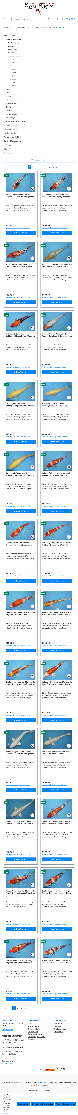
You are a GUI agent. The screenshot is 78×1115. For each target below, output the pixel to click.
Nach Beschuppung (13, 43)
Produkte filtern (39, 160)
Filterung (8, 93)
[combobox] (28, 19)
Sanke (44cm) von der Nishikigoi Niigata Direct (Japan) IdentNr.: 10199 (56, 892)
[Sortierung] (52, 167)
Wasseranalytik (10, 118)
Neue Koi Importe (10, 129)
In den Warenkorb (21, 233)
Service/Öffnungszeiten (12, 141)
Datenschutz (58, 1032)
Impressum (58, 1024)
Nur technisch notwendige (42, 1104)
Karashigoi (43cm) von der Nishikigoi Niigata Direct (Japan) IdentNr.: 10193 (20, 404)
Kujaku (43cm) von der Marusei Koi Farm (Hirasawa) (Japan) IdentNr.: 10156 (57, 683)
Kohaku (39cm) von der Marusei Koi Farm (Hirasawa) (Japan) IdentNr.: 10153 (19, 544)
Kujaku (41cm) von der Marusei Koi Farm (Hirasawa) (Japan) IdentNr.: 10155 (20, 683)
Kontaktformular (8, 1063)
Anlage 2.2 (13, 69)
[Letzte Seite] (41, 167)
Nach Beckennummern (15, 56)
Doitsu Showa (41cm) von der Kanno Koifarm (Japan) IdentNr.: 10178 (19, 265)
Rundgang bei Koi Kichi (12, 137)
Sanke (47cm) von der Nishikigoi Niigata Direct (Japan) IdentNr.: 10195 (56, 961)
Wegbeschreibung (10, 153)
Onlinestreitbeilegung (35, 1029)
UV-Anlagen (10, 100)
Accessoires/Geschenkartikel (15, 121)
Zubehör (8, 107)
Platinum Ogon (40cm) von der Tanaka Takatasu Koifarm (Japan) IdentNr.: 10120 (56, 753)
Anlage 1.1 (12, 59)
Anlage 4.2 (13, 85)
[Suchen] (48, 19)
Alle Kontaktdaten (60, 1029)
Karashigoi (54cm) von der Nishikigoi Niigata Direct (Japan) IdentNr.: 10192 (20, 474)
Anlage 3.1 (12, 75)
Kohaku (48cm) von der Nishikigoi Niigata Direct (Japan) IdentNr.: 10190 (20, 613)
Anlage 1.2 (12, 62)
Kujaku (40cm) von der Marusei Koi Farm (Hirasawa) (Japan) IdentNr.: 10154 (57, 613)
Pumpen (8, 96)
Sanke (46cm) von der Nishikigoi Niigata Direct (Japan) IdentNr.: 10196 (20, 961)
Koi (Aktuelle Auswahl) (14, 39)
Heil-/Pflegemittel (11, 114)
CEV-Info (7, 149)
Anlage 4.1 (12, 82)
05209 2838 (7, 1030)
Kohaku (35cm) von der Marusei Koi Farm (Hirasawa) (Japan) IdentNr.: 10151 (56, 474)
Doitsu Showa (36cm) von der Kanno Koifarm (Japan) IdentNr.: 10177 (56, 196)
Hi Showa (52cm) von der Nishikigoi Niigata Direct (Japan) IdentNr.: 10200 (20, 335)
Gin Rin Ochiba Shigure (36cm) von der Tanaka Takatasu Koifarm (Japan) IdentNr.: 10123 (57, 265)
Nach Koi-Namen (13, 49)
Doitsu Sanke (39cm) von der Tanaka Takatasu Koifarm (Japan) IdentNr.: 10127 (20, 196)
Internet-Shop (9, 36)
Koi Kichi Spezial (10, 133)
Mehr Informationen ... (8, 1112)
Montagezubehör (11, 103)
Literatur (8, 110)
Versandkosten (42, 1083)
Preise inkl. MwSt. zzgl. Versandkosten (18, 228)
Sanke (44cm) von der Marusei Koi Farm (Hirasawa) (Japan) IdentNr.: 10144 (20, 892)
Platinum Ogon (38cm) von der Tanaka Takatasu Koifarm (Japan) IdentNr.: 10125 (20, 753)
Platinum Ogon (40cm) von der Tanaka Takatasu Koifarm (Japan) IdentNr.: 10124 (20, 822)
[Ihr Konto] (62, 19)
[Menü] (4, 19)
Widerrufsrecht (33, 1026)
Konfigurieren (23, 1104)
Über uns (57, 1026)
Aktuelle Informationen (12, 125)
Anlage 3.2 (13, 79)
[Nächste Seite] (37, 167)
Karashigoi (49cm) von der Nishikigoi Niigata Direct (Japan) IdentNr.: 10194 (56, 404)
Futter (8, 89)
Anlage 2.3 (13, 72)
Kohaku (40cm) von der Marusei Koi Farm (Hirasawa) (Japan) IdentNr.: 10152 (56, 544)
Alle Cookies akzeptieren (65, 1104)
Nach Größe (11, 46)
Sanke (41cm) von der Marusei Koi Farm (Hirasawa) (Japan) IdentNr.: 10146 (56, 822)
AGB (29, 1024)
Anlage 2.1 (13, 66)
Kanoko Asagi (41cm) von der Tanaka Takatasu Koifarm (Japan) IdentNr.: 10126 (56, 335)
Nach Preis (11, 52)
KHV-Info (7, 145)
